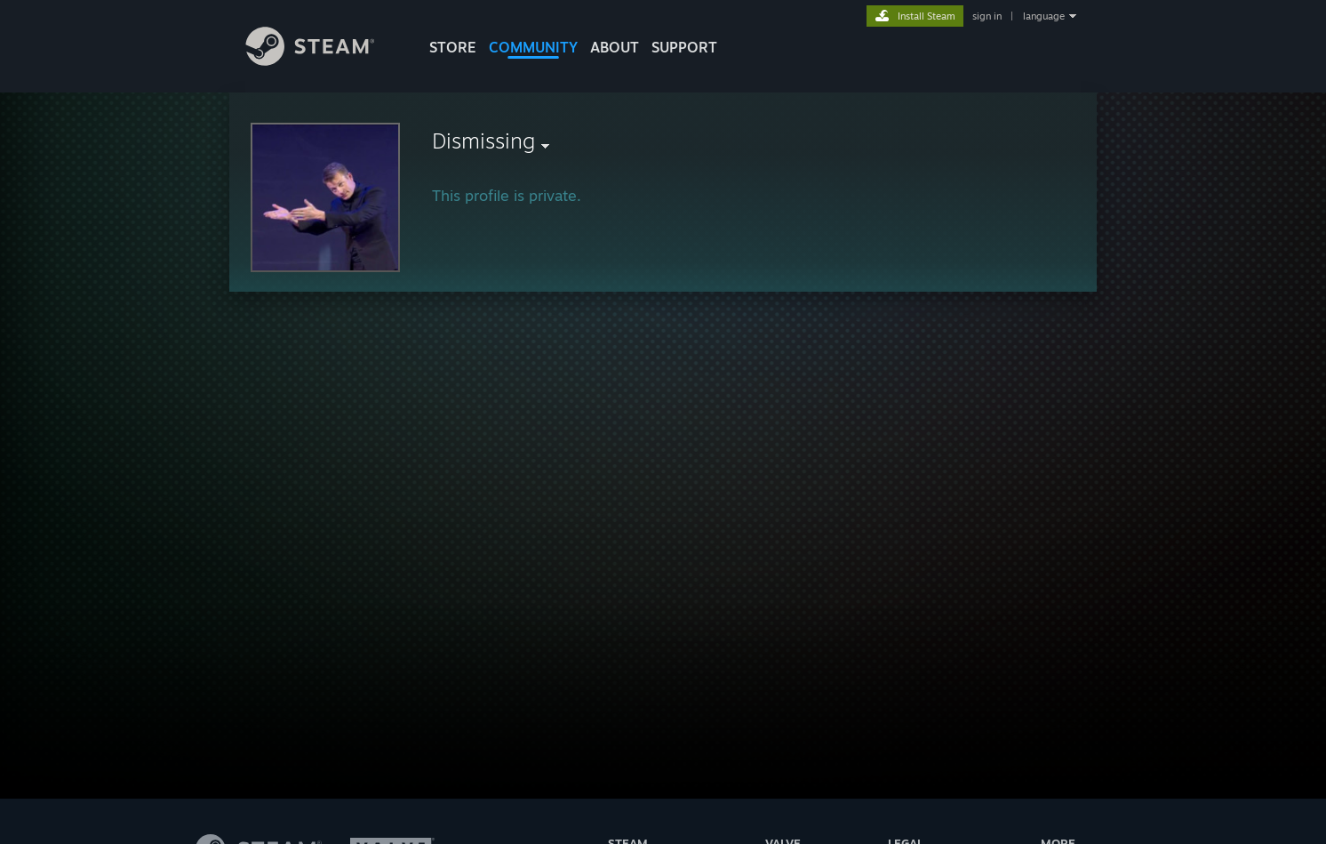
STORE (452, 47)
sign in (987, 16)
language (1044, 16)
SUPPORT (684, 47)
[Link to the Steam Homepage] (323, 60)
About (614, 47)
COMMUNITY (533, 47)
